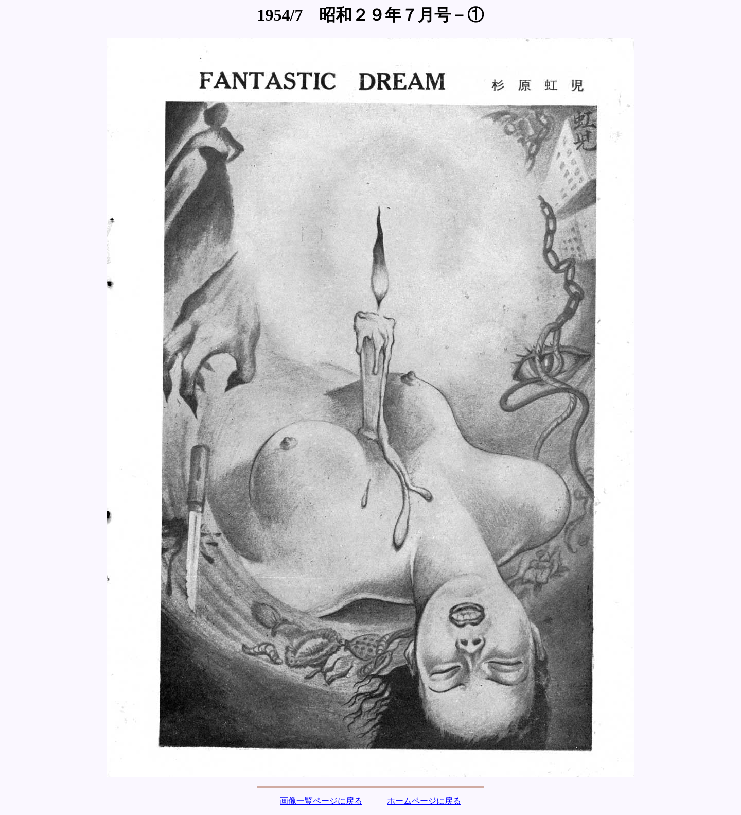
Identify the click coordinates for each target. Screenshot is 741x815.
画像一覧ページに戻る (321, 800)
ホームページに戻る (424, 800)
